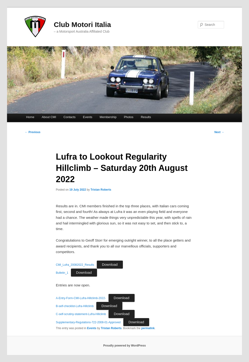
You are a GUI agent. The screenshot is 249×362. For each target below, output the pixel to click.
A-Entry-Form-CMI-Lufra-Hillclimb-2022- (81, 298)
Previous (32, 132)
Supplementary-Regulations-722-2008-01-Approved (88, 322)
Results (146, 117)
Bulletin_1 (62, 272)
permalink (148, 328)
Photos (128, 117)
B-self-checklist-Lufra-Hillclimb (75, 306)
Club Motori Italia (82, 24)
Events (87, 117)
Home (30, 117)
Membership (108, 117)
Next (219, 132)
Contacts (69, 117)
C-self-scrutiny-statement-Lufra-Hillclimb (81, 314)
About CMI (49, 117)
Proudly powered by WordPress (124, 345)
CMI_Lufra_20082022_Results (75, 264)
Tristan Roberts (100, 189)
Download (110, 264)
